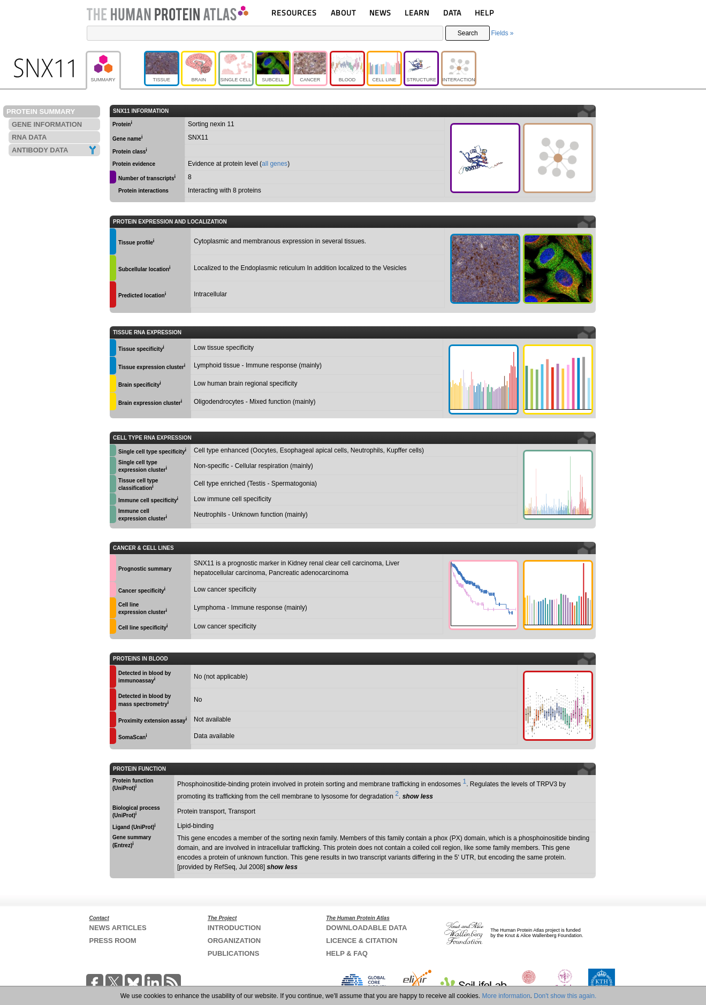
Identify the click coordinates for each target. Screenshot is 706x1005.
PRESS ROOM (112, 941)
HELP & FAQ (347, 953)
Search (468, 33)
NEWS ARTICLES (118, 928)
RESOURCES (294, 12)
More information (506, 996)
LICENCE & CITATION (361, 941)
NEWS (380, 12)
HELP (484, 12)
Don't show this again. (565, 996)
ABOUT (343, 12)
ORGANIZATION (234, 941)
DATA (452, 12)
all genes (274, 163)
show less (418, 796)
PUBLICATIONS (234, 953)
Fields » (502, 33)
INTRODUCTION (234, 928)
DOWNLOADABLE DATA (366, 928)
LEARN (417, 12)
